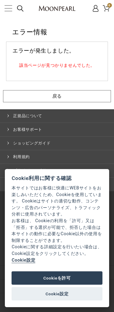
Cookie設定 (23, 260)
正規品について (27, 116)
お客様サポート (27, 129)
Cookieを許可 (57, 278)
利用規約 (21, 156)
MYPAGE (96, 8)
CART (109, 6)
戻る (57, 96)
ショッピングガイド (31, 143)
